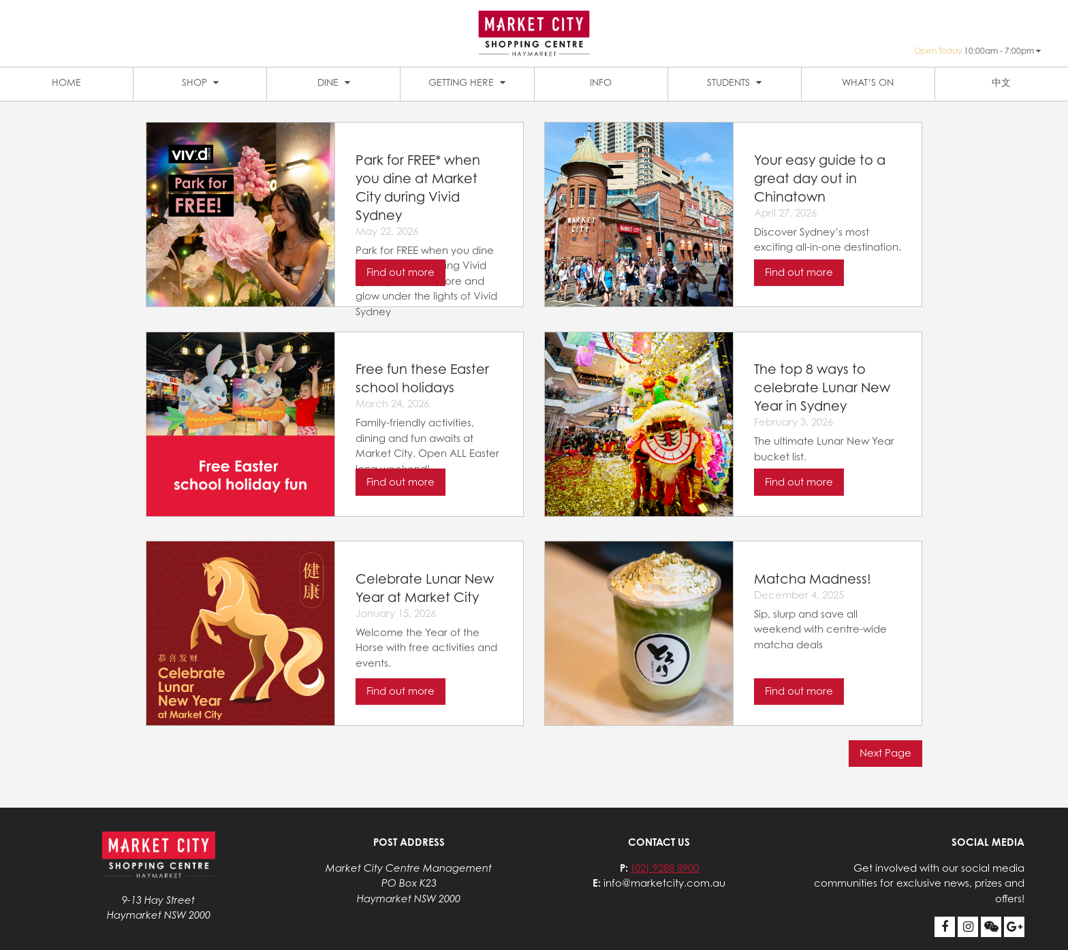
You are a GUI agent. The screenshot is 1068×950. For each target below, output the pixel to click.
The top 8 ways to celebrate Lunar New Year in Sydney (822, 387)
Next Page (885, 752)
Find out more (400, 272)
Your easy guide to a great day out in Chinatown (819, 178)
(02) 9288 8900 (665, 867)
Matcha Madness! (812, 578)
